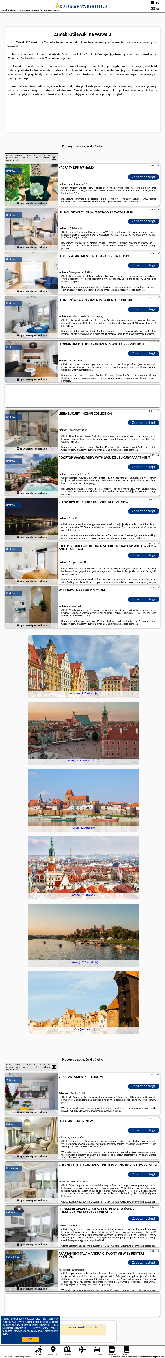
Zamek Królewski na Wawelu (82, 1327)
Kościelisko (12, 1256)
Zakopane (12, 1080)
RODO (5, 1333)
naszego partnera (129, 201)
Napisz (161, 1356)
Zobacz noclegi (143, 177)
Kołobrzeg (12, 1168)
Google (6, 1321)
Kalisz (9, 1124)
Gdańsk (10, 1212)
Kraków (10, 171)
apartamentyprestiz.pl (82, 6)
